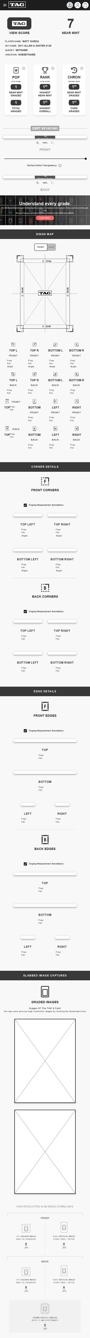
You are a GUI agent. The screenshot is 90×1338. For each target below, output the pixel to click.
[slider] (86, 159)
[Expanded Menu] (5, 5)
